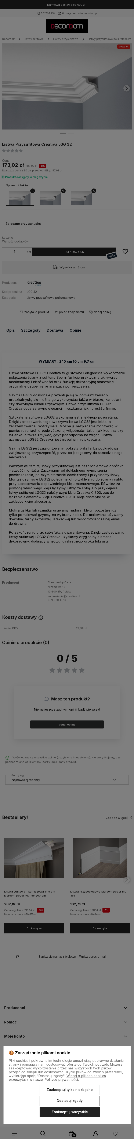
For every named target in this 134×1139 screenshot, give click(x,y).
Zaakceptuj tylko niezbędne (70, 1090)
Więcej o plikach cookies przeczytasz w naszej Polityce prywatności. (57, 1078)
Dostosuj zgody (70, 1101)
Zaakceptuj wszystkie (69, 1112)
